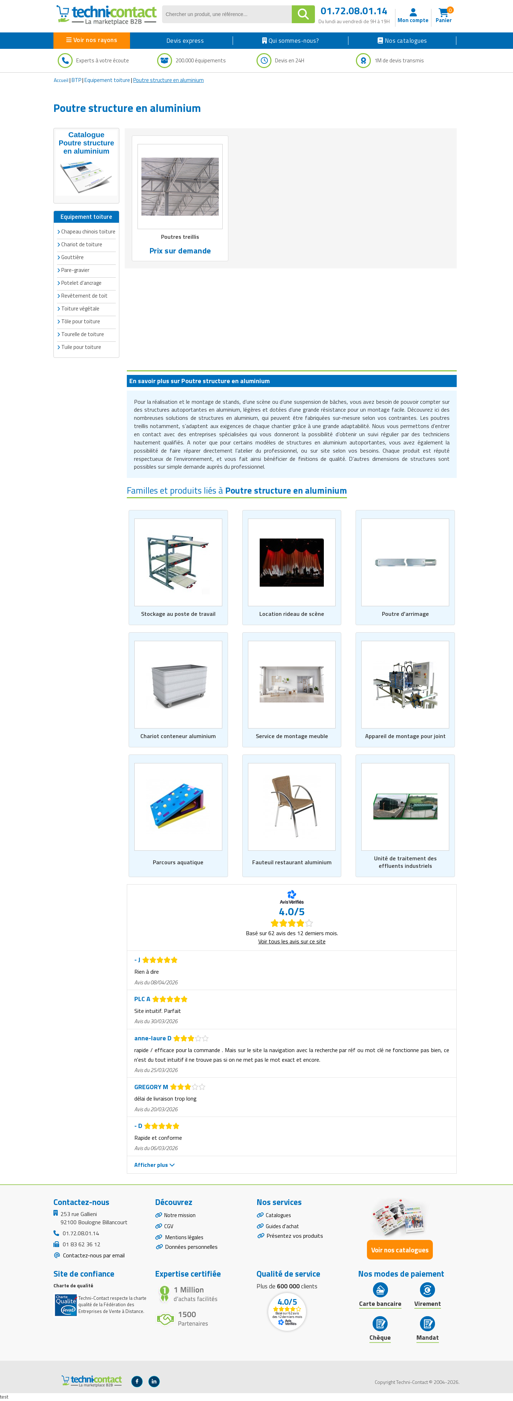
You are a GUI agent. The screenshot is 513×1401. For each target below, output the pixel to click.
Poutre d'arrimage (405, 613)
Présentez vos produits (294, 1239)
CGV (169, 1229)
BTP (76, 80)
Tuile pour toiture (81, 346)
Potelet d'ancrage (81, 282)
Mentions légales (185, 1241)
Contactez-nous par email (93, 1255)
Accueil (61, 80)
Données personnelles (191, 1251)
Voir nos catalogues (400, 1250)
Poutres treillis (180, 236)
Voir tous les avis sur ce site (292, 941)
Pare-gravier (75, 269)
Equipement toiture (107, 80)
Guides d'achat (283, 1229)
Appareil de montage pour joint (405, 735)
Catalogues (279, 1216)
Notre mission (181, 1216)
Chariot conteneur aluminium (178, 735)
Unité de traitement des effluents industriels (405, 862)
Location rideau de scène (292, 613)
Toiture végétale (80, 308)
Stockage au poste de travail (178, 613)
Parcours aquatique (178, 862)
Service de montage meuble (291, 735)
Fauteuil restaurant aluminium (292, 862)
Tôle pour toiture (80, 320)
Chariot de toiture (81, 243)
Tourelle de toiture (82, 333)
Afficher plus (154, 1165)
